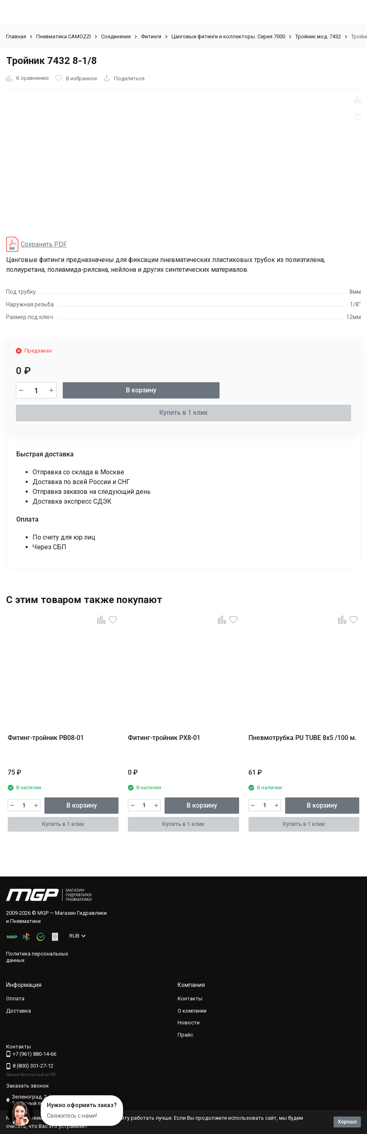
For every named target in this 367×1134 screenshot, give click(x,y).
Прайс (185, 1035)
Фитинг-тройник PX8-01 (164, 738)
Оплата (15, 998)
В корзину (141, 390)
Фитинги (151, 36)
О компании (192, 1011)
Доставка (18, 1011)
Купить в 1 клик (183, 412)
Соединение (116, 36)
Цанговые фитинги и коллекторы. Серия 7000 (228, 36)
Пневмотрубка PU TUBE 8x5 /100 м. (302, 738)
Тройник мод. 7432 (318, 36)
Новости (189, 1022)
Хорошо (347, 1122)
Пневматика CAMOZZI (63, 36)
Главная (16, 36)
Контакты (190, 998)
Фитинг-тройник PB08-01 (46, 738)
